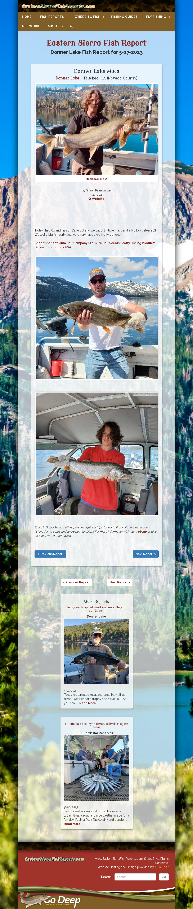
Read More (87, 703)
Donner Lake (67, 78)
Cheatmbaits (44, 243)
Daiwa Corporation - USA (53, 247)
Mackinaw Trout (96, 179)
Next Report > (145, 554)
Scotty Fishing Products (137, 243)
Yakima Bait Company (71, 243)
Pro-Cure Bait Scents (104, 243)
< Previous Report (50, 554)
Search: (106, 876)
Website (98, 198)
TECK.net (162, 867)
